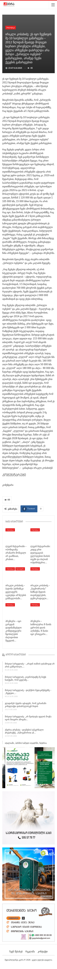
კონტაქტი (43, 951)
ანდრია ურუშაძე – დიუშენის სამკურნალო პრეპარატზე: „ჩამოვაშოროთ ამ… (24, 732)
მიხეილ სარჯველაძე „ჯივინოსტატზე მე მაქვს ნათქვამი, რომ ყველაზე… (25, 679)
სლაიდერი (20, 569)
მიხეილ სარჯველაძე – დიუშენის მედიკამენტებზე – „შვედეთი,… (28, 692)
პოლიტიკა (10, 27)
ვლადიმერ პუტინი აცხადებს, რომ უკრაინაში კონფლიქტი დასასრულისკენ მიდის (25, 705)
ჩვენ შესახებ (15, 951)
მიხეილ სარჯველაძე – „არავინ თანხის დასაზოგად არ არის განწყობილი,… (30, 666)
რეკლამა (30, 951)
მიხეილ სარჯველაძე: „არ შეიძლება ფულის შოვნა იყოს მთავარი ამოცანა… (28, 719)
